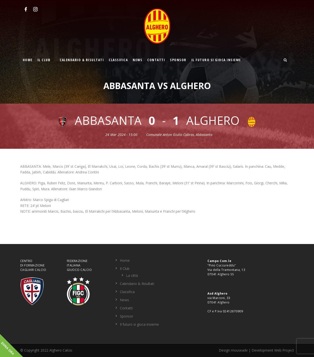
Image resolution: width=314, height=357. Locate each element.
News (137, 59)
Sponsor (178, 59)
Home (28, 59)
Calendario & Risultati (82, 59)
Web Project (284, 350)
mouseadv (239, 350)
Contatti (156, 59)
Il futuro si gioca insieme (216, 59)
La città (132, 275)
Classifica (118, 59)
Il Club (44, 59)
